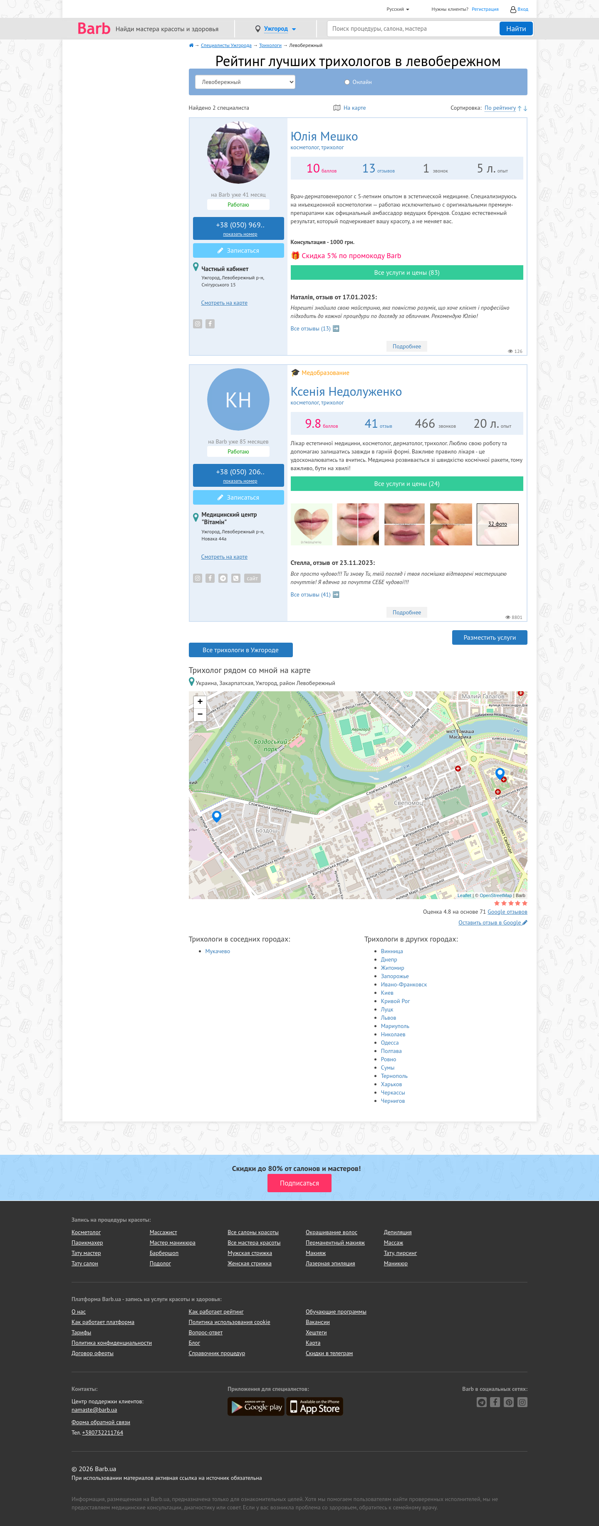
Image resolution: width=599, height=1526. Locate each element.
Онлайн (362, 82)
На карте (350, 107)
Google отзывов (507, 911)
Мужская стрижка (250, 1253)
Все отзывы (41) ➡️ (315, 594)
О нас (79, 1311)
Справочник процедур (217, 1353)
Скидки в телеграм (329, 1353)
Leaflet (464, 895)
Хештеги (316, 1332)
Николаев (393, 1034)
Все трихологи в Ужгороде (241, 650)
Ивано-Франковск (404, 984)
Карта (313, 1342)
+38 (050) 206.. (240, 475)
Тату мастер (86, 1253)
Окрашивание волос (331, 1232)
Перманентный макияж (335, 1242)
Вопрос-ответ (206, 1332)
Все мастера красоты (254, 1242)
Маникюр (396, 1263)
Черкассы (393, 1092)
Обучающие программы (336, 1311)
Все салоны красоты (253, 1232)
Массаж (393, 1242)
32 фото (497, 524)
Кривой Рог (395, 1001)
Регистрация (485, 9)
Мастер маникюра (173, 1242)
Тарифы (81, 1332)
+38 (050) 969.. (240, 228)
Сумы (388, 1067)
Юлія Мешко (338, 140)
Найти (516, 28)
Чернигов (393, 1100)
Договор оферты (93, 1353)
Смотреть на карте (224, 302)
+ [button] (200, 702)
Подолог (160, 1263)
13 (369, 168)
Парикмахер (87, 1242)
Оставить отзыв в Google (492, 922)
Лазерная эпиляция (330, 1263)
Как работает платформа (103, 1322)
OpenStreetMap (496, 895)
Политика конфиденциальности (112, 1342)
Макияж (316, 1253)
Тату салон (85, 1263)
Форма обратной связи (101, 1422)
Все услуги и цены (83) (407, 272)
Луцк (387, 1009)
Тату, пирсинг (400, 1253)
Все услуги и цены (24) (407, 483)
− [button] (200, 715)
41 (372, 423)
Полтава (391, 1051)
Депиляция (398, 1232)
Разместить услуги (489, 637)
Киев (387, 992)
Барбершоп (164, 1253)
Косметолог (86, 1232)
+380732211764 (102, 1432)
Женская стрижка (250, 1263)
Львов (388, 1017)
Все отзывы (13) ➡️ (315, 328)
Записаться (238, 250)
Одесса (390, 1042)
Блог (194, 1342)
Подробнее (407, 346)
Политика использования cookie (229, 1322)
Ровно (388, 1059)
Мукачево (217, 951)
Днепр (389, 959)
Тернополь (394, 1076)
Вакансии (318, 1322)
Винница (392, 951)
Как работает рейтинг (216, 1311)
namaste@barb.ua (94, 1409)
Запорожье (395, 976)
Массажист (163, 1232)
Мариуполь (395, 1026)
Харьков (391, 1084)
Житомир (392, 967)
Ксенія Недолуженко (369, 395)
